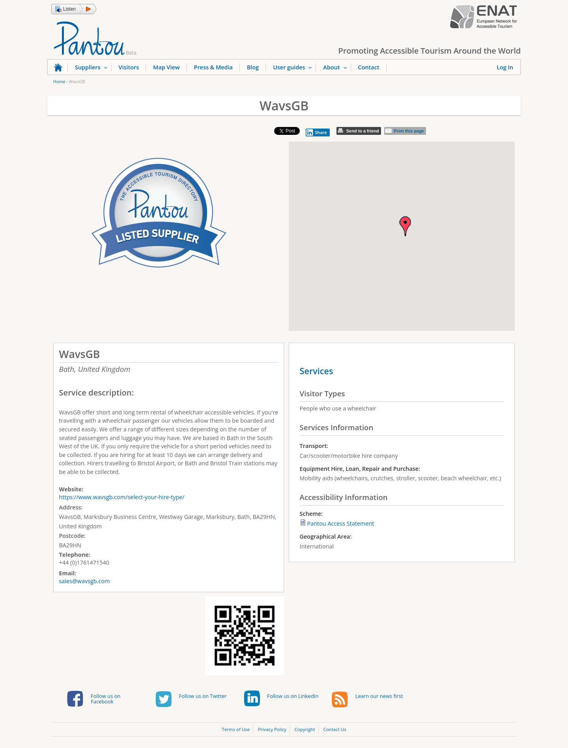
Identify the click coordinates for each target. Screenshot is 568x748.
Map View (166, 67)
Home (59, 81)
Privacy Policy (272, 729)
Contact (368, 67)
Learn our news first (379, 696)
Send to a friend (362, 131)
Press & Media (213, 67)
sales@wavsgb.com (84, 581)
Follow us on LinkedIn (292, 696)
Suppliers (88, 67)
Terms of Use (236, 729)
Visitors (129, 67)
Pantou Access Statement (340, 523)
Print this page (409, 131)
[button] (73, 9)
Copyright (305, 729)
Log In (505, 67)
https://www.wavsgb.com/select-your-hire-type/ (121, 497)
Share (316, 132)
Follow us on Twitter (203, 696)
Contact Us (334, 729)
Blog (253, 67)
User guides (289, 67)
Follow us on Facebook (105, 698)
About (331, 67)
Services (316, 371)
